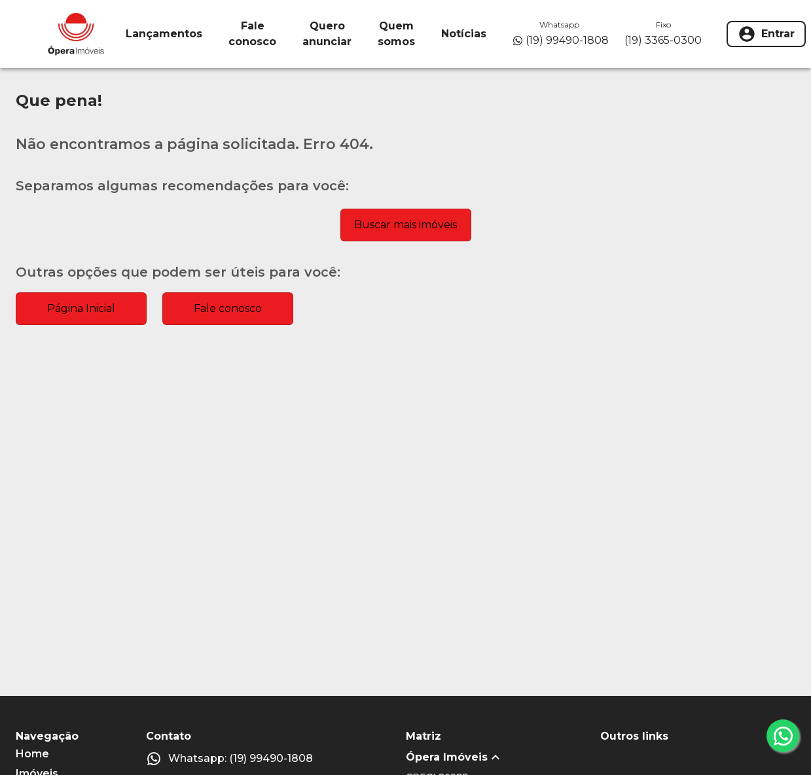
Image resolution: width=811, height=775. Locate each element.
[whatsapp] (782, 735)
